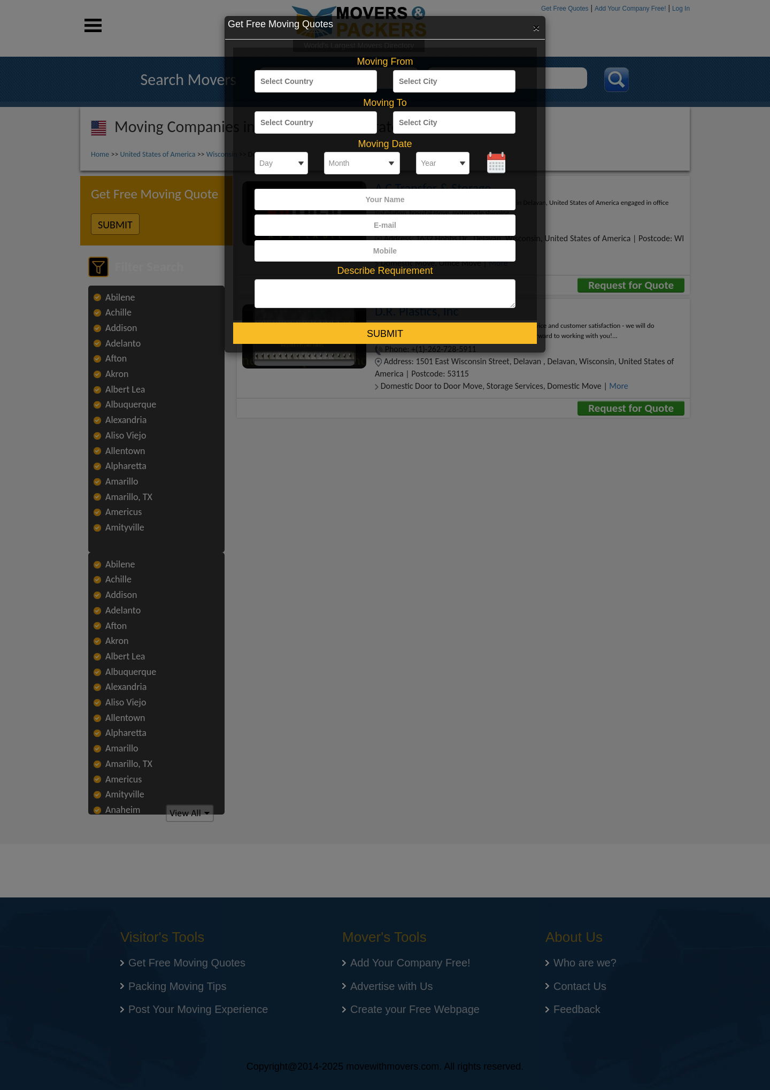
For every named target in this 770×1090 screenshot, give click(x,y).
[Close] (536, 27)
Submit (385, 333)
